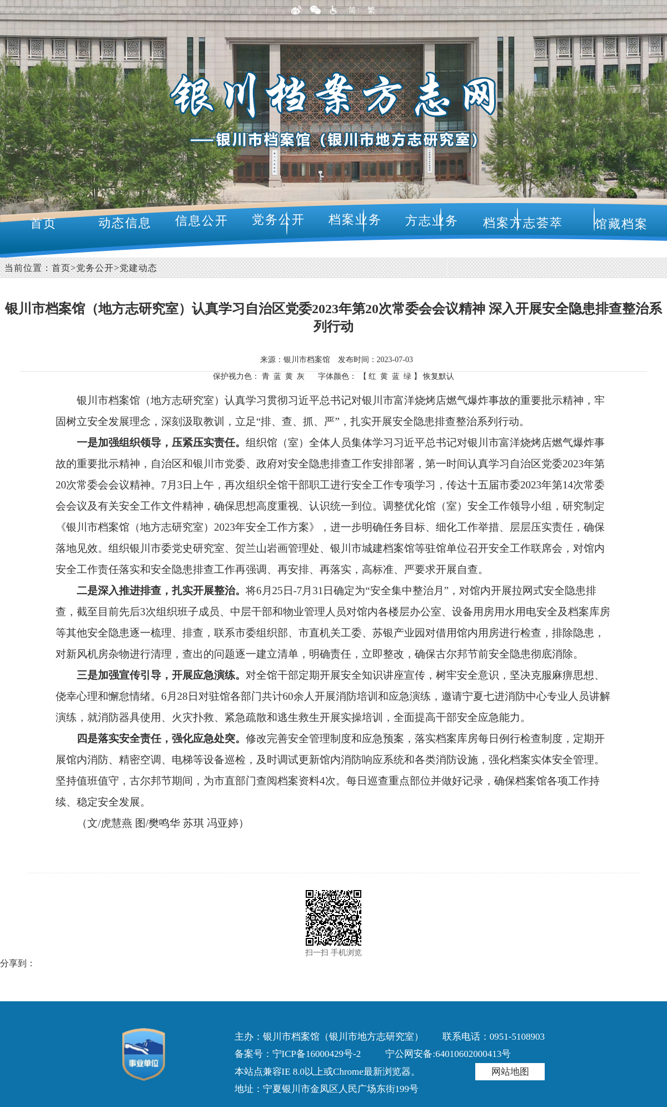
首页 (43, 223)
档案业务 (355, 219)
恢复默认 (438, 376)
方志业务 (432, 221)
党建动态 (138, 268)
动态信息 (125, 223)
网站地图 (510, 1071)
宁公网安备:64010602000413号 (448, 1054)
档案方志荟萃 (523, 223)
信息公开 (201, 221)
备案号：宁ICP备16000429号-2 (298, 1054)
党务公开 (278, 219)
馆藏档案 (621, 224)
